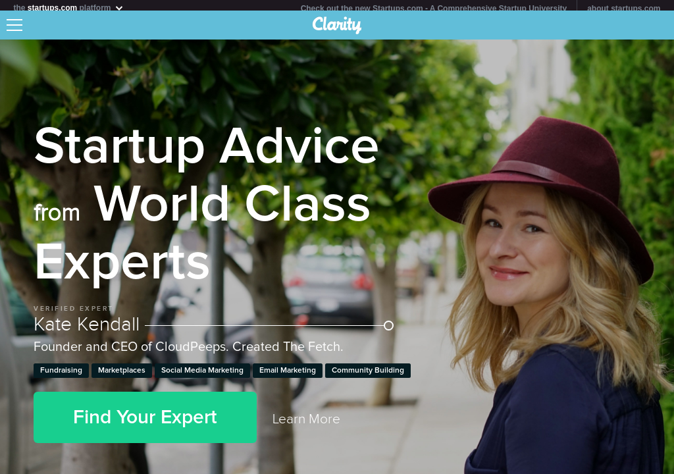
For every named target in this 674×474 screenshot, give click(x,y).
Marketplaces (121, 376)
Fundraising (61, 376)
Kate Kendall (214, 330)
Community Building (368, 376)
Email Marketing (287, 376)
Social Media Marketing (202, 376)
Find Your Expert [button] (145, 423)
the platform (68, 7)
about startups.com (623, 8)
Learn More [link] (306, 424)
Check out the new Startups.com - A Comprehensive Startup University (434, 8)
